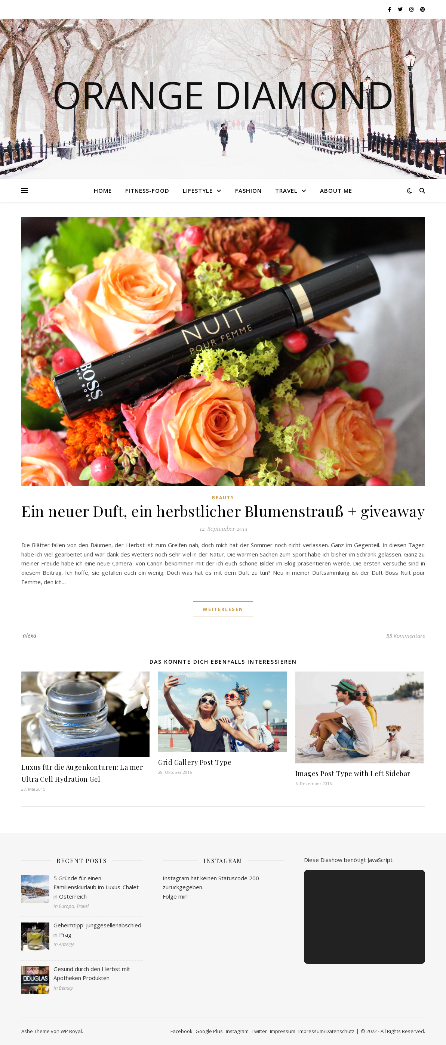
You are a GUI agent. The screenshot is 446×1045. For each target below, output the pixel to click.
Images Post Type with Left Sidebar (352, 773)
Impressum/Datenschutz (326, 1031)
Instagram (237, 1031)
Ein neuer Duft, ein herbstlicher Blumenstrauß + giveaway (223, 511)
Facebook (181, 1031)
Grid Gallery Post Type (194, 762)
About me (336, 190)
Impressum (282, 1031)
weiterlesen (223, 609)
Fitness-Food (147, 190)
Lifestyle (198, 190)
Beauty (223, 497)
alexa (30, 635)
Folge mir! (175, 896)
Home (103, 190)
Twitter (259, 1031)
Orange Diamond (223, 94)
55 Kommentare (405, 635)
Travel (286, 190)
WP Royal (71, 1031)
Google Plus (209, 1031)
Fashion (248, 190)
